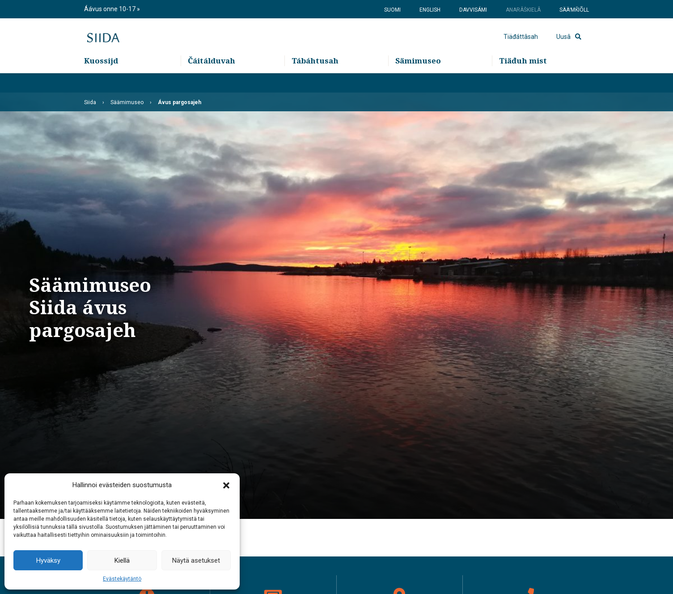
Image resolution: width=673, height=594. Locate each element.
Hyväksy (48, 560)
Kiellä (122, 560)
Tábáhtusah (315, 81)
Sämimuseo (418, 81)
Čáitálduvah (211, 81)
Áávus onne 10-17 (110, 9)
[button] (226, 484)
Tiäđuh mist (523, 81)
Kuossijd (101, 81)
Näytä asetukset (196, 560)
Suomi (392, 10)
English (429, 10)
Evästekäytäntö (122, 579)
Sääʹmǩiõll (574, 10)
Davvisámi (473, 10)
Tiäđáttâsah (521, 47)
